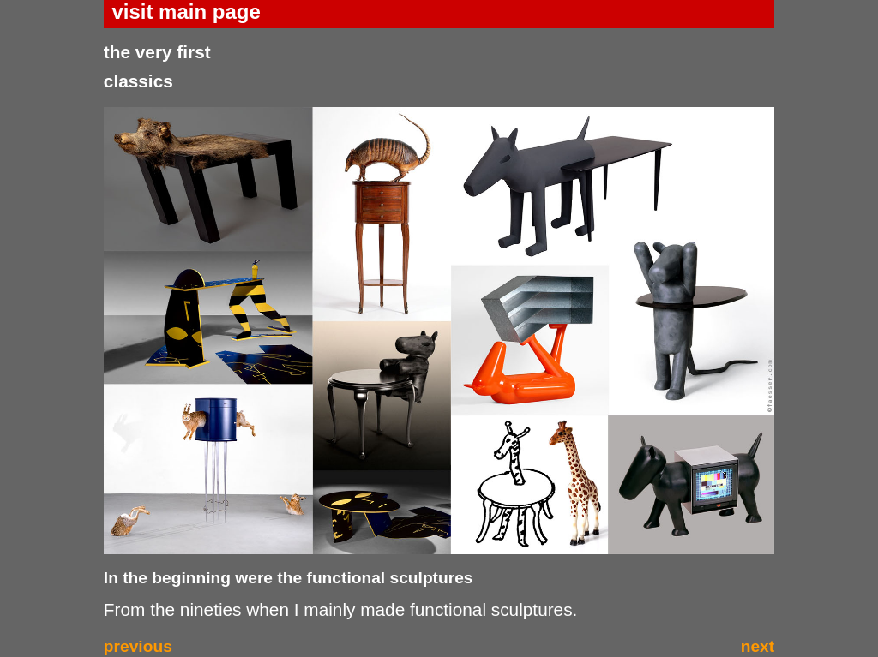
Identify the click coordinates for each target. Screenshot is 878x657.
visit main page (185, 11)
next (757, 646)
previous (138, 646)
